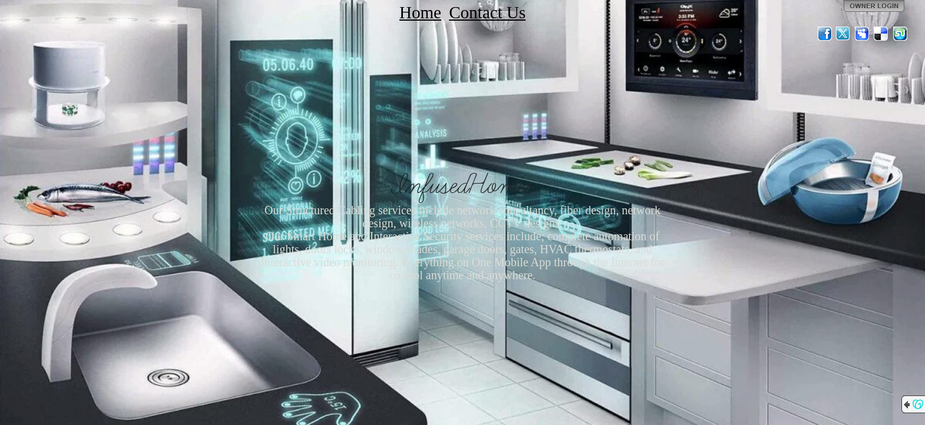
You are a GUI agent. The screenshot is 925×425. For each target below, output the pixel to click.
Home (420, 12)
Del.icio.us (881, 33)
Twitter (843, 33)
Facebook (824, 33)
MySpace (862, 33)
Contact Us (487, 12)
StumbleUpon (900, 33)
